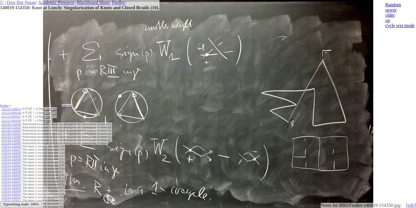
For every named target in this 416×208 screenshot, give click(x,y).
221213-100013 (11, 109)
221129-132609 (11, 136)
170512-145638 (11, 146)
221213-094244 (11, 112)
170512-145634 (11, 159)
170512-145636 (11, 152)
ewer (391, 10)
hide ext (67, 105)
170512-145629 (11, 175)
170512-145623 (11, 194)
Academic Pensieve (56, 2)
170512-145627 (11, 181)
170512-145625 (11, 187)
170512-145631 (11, 168)
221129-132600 (11, 143)
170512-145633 (11, 162)
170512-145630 (11, 171)
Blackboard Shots (93, 2)
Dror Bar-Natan (21, 2)
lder (390, 15)
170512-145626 (11, 184)
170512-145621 (11, 200)
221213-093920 (11, 120)
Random (393, 4)
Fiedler (118, 2)
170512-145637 (11, 149)
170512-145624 (11, 190)
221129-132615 (11, 133)
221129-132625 (11, 127)
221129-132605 (11, 140)
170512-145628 (11, 178)
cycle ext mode (400, 25)
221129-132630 (11, 124)
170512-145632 (11, 165)
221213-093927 (11, 116)
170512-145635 (11, 155)
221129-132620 (11, 130)
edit (411, 205)
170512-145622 (11, 197)
